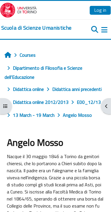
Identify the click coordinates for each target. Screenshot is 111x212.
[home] (36, 28)
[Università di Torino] (18, 9)
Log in (100, 10)
